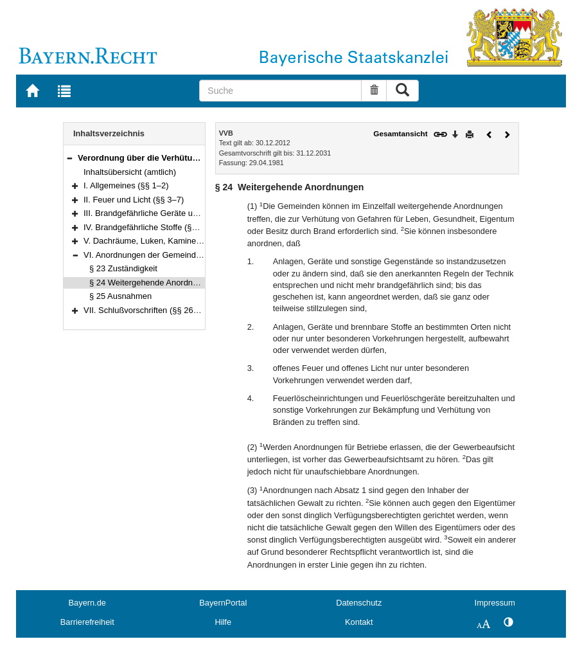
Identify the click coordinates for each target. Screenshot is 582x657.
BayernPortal (223, 603)
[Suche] (280, 91)
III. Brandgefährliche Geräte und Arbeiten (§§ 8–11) (178, 213)
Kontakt (359, 622)
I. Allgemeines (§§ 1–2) (126, 185)
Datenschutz (359, 603)
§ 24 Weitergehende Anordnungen (152, 282)
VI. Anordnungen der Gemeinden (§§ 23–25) (166, 255)
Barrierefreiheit (87, 622)
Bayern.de (87, 603)
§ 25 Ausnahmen (120, 296)
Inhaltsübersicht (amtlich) (130, 172)
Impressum (495, 603)
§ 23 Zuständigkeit (123, 268)
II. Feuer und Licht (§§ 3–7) (134, 199)
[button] (69, 158)
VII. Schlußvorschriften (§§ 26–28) (147, 310)
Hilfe (223, 622)
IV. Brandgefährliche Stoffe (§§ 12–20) (154, 227)
